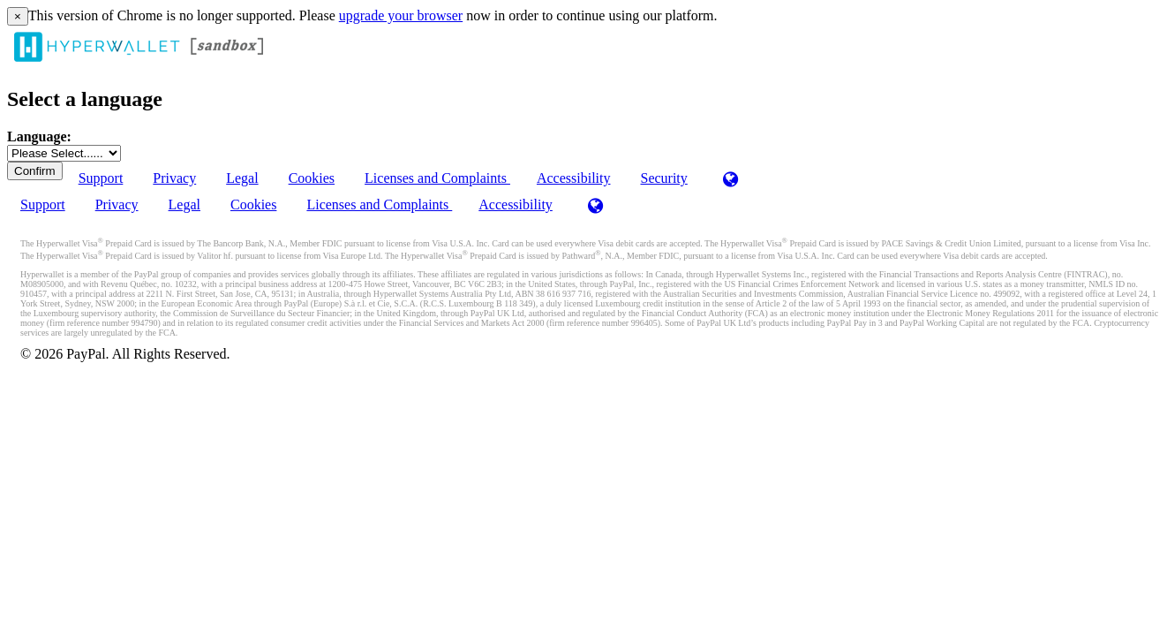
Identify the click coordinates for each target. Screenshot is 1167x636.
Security (663, 178)
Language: (39, 136)
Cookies (312, 178)
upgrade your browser (401, 15)
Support (101, 178)
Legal (242, 178)
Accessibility (574, 178)
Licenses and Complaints (437, 178)
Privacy (174, 178)
